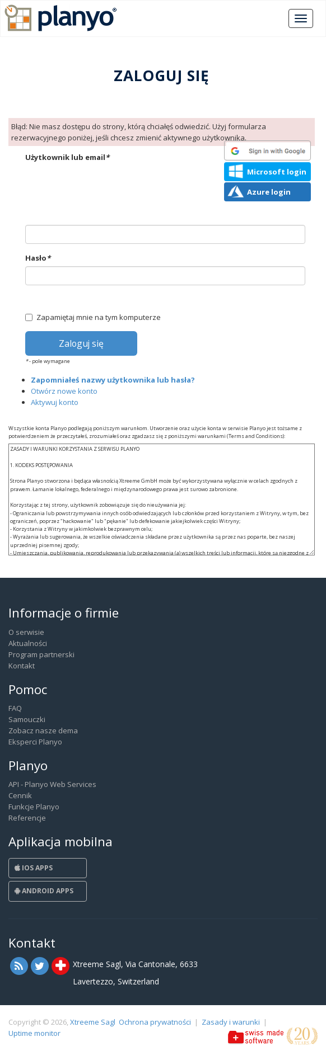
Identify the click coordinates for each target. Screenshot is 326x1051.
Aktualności (27, 643)
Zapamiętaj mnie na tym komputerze (93, 317)
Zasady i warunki (231, 1022)
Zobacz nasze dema (43, 730)
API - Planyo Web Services (52, 784)
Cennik (20, 795)
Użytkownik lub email (67, 157)
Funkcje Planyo (33, 807)
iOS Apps (34, 868)
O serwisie (26, 632)
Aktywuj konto (54, 402)
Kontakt (21, 666)
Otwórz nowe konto (64, 391)
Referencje (27, 818)
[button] (267, 150)
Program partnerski (41, 654)
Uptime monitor (34, 1033)
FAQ (15, 708)
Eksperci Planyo (35, 742)
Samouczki (26, 719)
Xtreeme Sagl (92, 1022)
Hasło (37, 258)
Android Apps (44, 891)
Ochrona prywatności (155, 1022)
